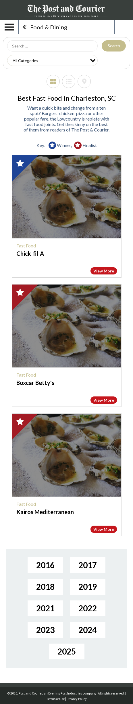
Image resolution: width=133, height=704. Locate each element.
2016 (45, 565)
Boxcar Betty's (35, 382)
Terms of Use (55, 699)
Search (114, 45)
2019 (87, 587)
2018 (45, 587)
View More (103, 270)
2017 (87, 565)
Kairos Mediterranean (45, 511)
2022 (87, 608)
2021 (45, 608)
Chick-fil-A (30, 253)
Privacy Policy (77, 699)
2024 (87, 630)
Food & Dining (48, 27)
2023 (45, 630)
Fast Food (26, 245)
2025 (66, 651)
